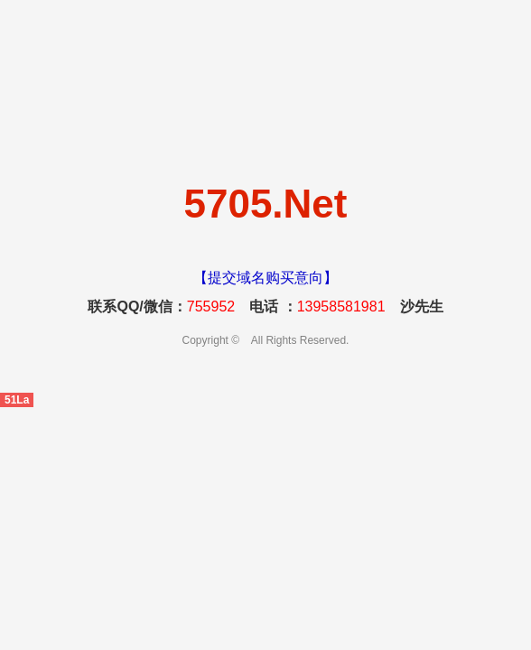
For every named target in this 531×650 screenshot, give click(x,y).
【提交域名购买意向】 (265, 277)
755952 (211, 306)
